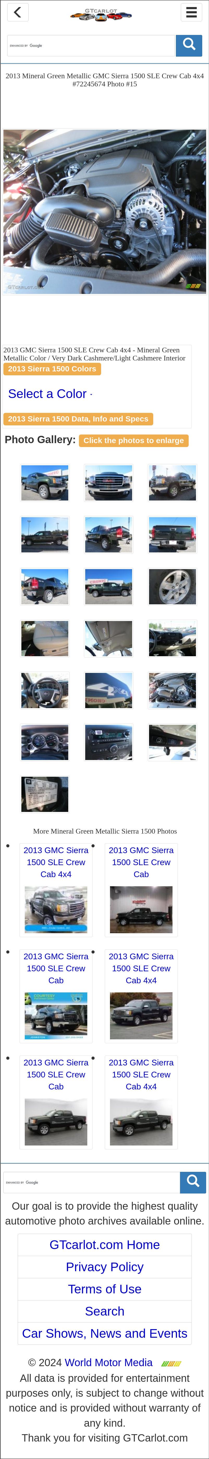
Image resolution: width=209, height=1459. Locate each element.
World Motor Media (109, 1362)
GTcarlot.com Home (105, 1245)
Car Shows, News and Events (105, 1333)
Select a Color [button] (50, 394)
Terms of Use (105, 1289)
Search (105, 1311)
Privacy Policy (105, 1267)
